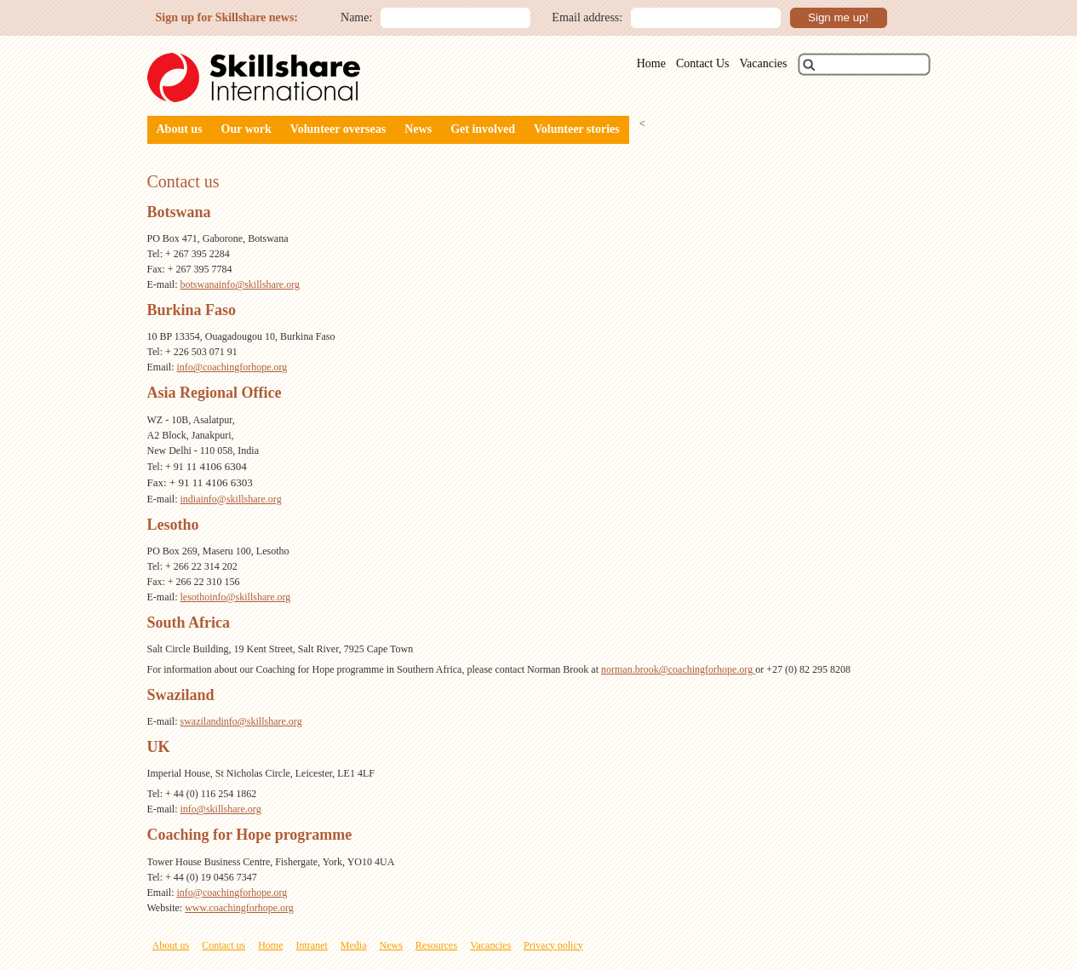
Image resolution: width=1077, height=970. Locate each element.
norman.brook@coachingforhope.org (678, 669)
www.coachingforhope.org (239, 908)
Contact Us (703, 63)
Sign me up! (838, 17)
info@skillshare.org (220, 809)
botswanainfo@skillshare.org (240, 284)
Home (651, 63)
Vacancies (764, 63)
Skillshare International (253, 77)
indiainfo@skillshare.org (231, 499)
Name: (356, 17)
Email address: (587, 17)
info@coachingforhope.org (232, 367)
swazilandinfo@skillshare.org (241, 721)
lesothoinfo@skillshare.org (235, 597)
